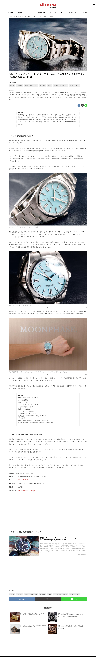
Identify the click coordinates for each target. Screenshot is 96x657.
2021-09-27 (12, 82)
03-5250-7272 (23, 480)
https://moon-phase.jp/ (26, 491)
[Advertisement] (28, 575)
